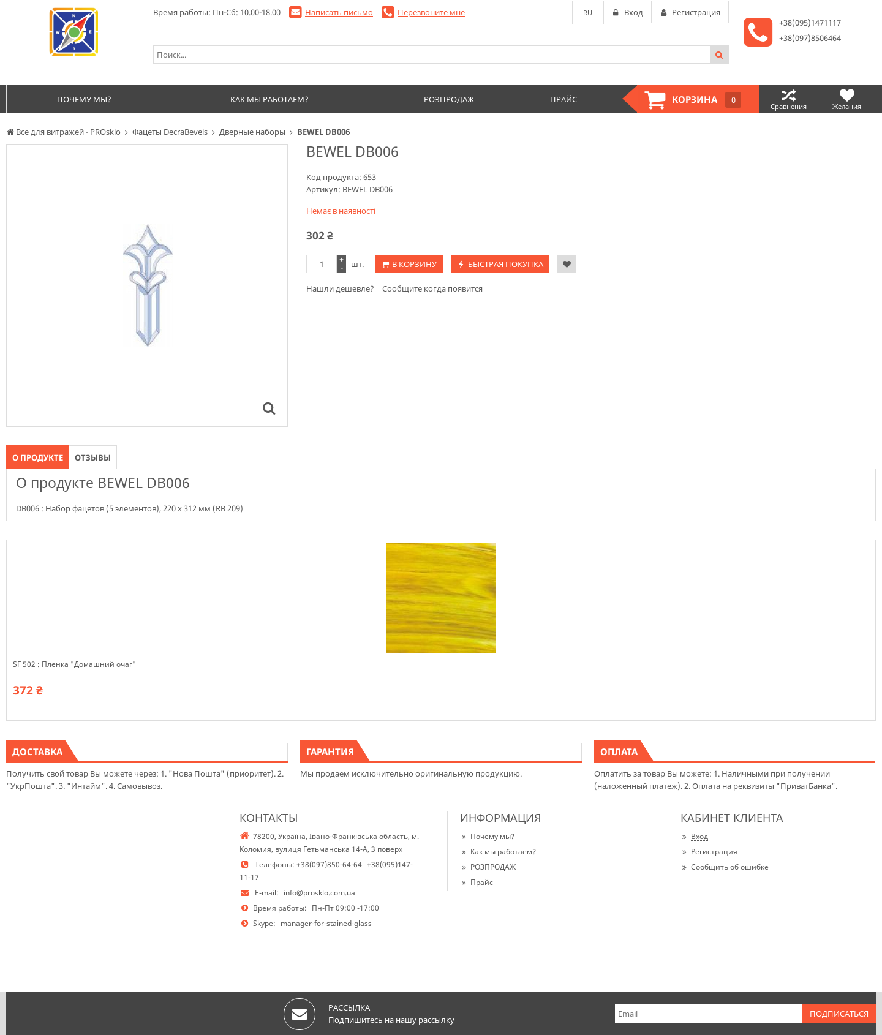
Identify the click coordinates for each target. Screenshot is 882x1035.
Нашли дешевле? (340, 288)
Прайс (476, 882)
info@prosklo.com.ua (319, 892)
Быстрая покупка (505, 263)
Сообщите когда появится (432, 288)
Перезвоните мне (431, 12)
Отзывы (93, 457)
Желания (847, 99)
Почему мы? (487, 836)
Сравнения (789, 99)
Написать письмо (339, 12)
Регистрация (708, 851)
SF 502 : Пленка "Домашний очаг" (74, 664)
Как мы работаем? (498, 851)
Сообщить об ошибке (724, 867)
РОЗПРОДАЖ (488, 867)
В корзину (414, 263)
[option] (147, 285)
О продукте (37, 457)
